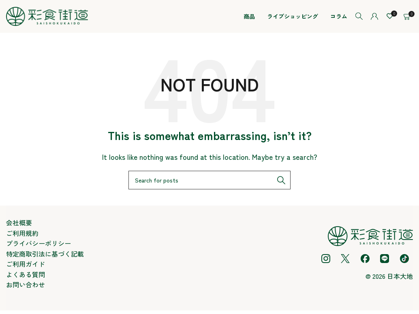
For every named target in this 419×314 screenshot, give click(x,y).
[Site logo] (47, 17)
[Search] (359, 18)
